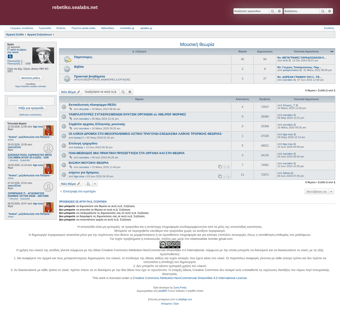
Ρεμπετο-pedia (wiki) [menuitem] (83, 28)
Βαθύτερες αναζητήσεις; (30, 115)
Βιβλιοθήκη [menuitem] (107, 28)
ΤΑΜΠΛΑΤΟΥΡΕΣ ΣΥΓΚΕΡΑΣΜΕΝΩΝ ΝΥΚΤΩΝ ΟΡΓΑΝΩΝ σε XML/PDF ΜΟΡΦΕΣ (127, 114)
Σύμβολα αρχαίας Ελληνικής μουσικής (97, 124)
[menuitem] (166, 304)
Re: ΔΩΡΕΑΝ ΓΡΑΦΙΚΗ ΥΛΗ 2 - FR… (299, 77)
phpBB (162, 291)
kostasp (78, 147)
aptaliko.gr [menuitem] (146, 28)
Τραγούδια (45, 28)
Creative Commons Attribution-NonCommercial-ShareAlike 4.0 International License (190, 278)
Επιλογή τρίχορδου (83, 143)
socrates (288, 79)
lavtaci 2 (79, 137)
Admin (286, 173)
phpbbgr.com (185, 299)
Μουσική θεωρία (197, 44)
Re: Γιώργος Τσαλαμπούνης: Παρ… (299, 67)
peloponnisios (291, 70)
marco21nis (14, 147)
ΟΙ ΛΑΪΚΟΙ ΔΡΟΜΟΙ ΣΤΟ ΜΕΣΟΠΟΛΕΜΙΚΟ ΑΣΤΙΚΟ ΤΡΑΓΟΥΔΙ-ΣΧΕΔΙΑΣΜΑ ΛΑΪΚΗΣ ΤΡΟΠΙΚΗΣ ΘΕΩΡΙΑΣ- (145, 133)
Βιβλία (79, 66)
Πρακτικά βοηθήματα (89, 76)
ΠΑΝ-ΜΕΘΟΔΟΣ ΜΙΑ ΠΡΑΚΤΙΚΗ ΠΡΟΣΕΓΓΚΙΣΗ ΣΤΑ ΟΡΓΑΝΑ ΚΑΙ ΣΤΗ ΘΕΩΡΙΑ (127, 153)
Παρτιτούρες (83, 57)
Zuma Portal (179, 287)
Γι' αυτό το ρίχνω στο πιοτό (16, 51)
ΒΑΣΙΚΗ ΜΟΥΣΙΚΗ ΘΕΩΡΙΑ (89, 163)
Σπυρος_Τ (289, 105)
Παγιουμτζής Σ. (15, 61)
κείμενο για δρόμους (84, 172)
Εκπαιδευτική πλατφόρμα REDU (92, 104)
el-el (285, 60)
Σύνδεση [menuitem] (329, 28)
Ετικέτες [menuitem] (61, 28)
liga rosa (38, 126)
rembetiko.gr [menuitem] (127, 28)
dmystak (84, 109)
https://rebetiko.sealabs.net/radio (30, 86)
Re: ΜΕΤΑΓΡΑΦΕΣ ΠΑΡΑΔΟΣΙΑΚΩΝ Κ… (302, 57)
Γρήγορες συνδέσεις (21, 28)
